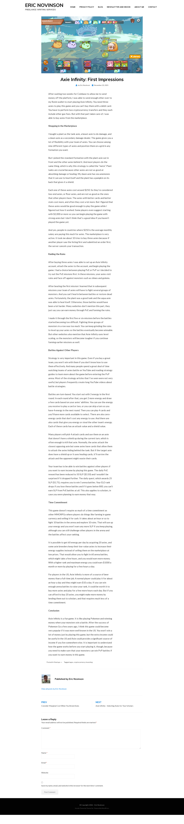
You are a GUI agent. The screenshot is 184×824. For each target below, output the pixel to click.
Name (44, 762)
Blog (100, 11)
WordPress (105, 817)
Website (44, 782)
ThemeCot (89, 817)
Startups (57, 671)
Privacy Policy (86, 11)
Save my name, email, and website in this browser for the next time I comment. (72, 795)
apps (71, 671)
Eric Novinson (99, 814)
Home (72, 11)
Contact (152, 11)
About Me (139, 11)
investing (89, 671)
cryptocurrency (79, 671)
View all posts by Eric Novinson (54, 698)
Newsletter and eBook (118, 11)
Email (44, 772)
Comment (45, 737)
